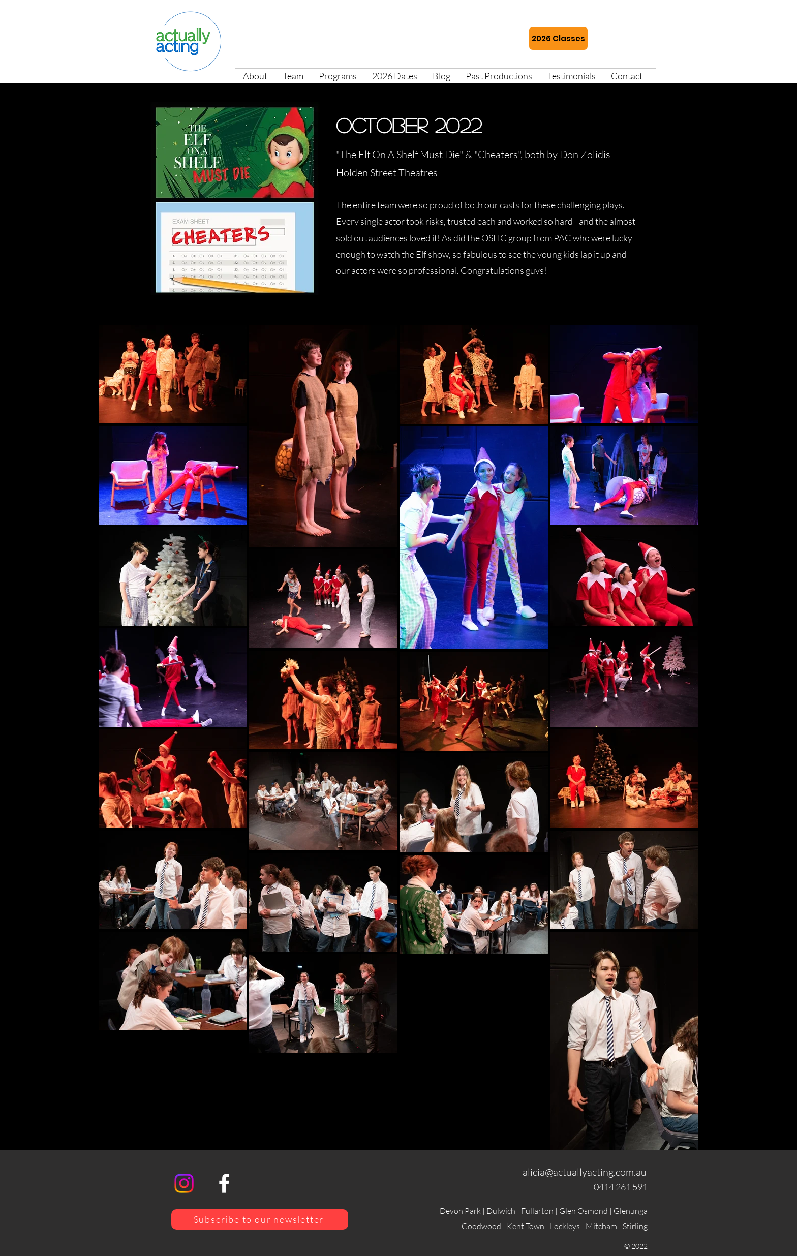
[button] (337, 76)
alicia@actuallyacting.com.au (585, 1172)
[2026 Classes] (558, 38)
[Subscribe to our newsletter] (259, 1219)
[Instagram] (184, 1183)
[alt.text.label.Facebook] (224, 1183)
